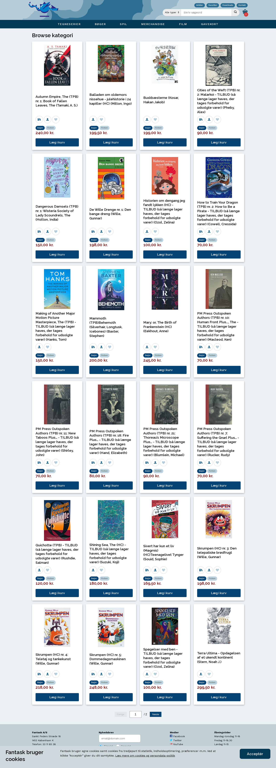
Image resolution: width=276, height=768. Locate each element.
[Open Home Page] (45, 10)
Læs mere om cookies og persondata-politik (145, 755)
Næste (155, 714)
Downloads (227, 5)
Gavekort (209, 24)
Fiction (50, 128)
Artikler (199, 5)
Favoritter (212, 5)
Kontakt (242, 5)
